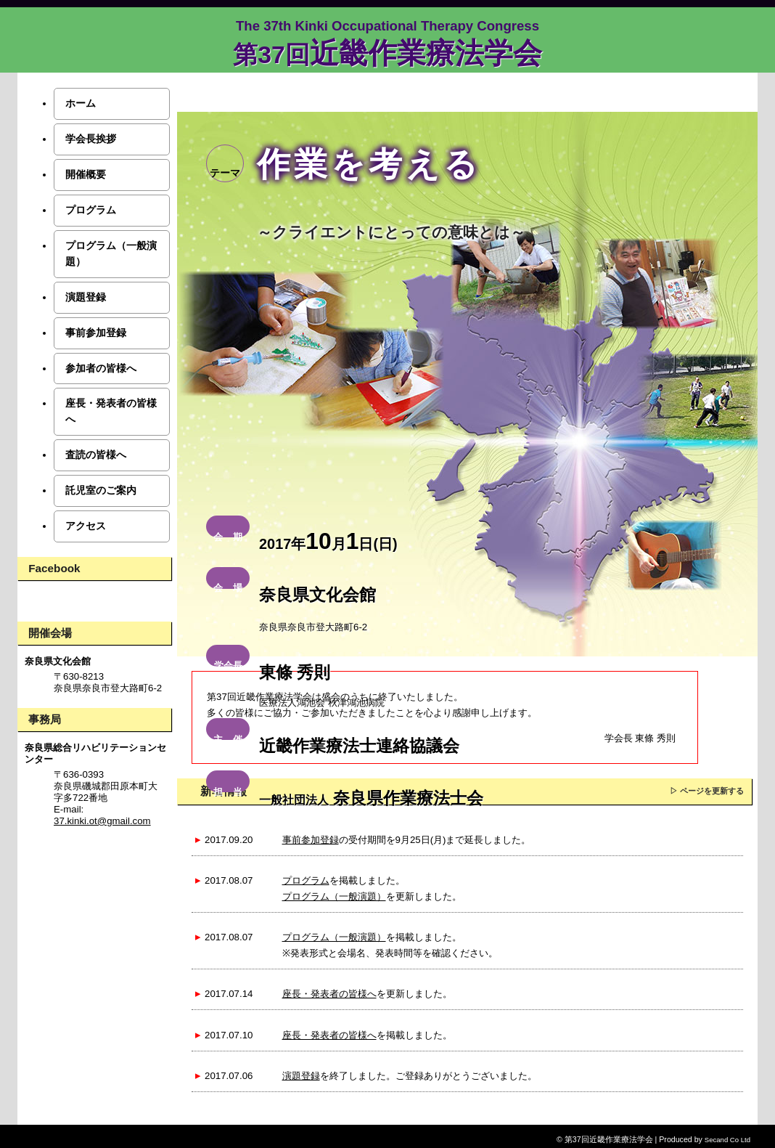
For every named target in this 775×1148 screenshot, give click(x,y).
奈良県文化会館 (58, 661)
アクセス (85, 526)
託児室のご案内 (100, 490)
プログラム (305, 880)
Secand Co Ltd (727, 1140)
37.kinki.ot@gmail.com (102, 820)
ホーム (80, 103)
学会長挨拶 (90, 138)
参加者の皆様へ (100, 368)
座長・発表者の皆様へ (329, 993)
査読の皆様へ (95, 454)
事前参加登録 (310, 839)
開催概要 (85, 174)
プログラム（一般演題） (334, 896)
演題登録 (301, 1075)
